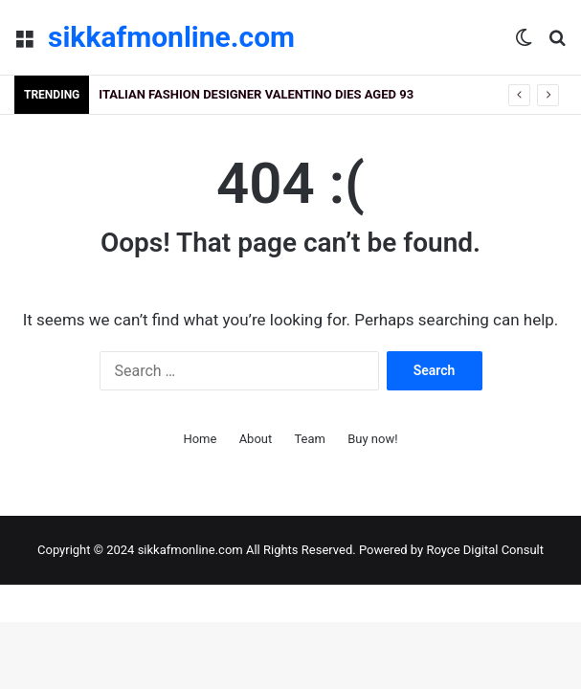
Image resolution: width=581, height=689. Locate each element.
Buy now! (372, 439)
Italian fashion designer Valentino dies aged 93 (256, 94)
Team (309, 439)
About (256, 439)
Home (199, 439)
